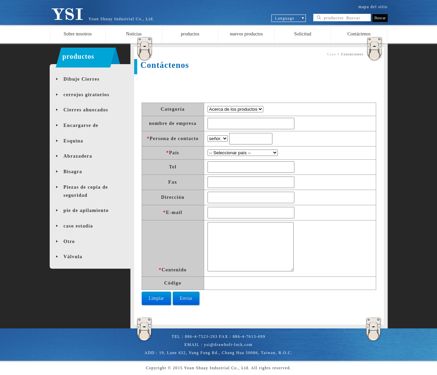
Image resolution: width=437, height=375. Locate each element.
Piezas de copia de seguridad (86, 191)
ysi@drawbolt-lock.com (228, 344)
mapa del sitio (373, 6)
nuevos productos (246, 33)
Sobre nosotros (78, 33)
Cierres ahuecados (86, 109)
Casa (331, 54)
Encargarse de (81, 125)
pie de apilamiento (86, 210)
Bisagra (73, 171)
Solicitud (302, 33)
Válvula (73, 256)
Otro (69, 241)
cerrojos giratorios (87, 94)
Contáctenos (359, 33)
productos (190, 33)
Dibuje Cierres (82, 79)
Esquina (73, 140)
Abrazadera (78, 156)
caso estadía (78, 226)
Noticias (134, 33)
